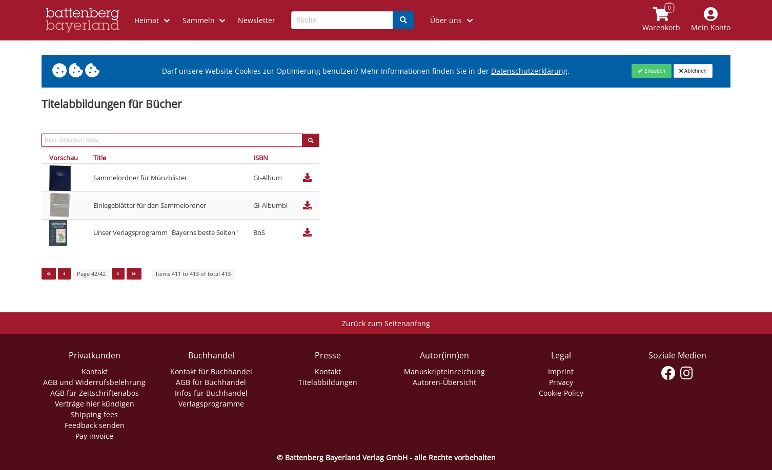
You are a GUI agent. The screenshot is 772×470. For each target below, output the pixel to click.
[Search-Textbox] (342, 20)
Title (99, 157)
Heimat (146, 20)
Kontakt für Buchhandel (211, 371)
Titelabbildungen (327, 382)
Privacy (561, 382)
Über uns (446, 20)
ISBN (260, 157)
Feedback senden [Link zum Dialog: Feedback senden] (95, 425)
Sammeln (198, 20)
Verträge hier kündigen (94, 404)
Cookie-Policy (561, 393)
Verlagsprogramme (211, 404)
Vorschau (63, 157)
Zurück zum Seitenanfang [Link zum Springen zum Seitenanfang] (386, 323)
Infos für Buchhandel (211, 393)
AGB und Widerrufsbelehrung (94, 382)
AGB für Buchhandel (211, 382)
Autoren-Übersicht (444, 382)
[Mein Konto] (711, 20)
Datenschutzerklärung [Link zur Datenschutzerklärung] (529, 71)
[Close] (651, 70)
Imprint (561, 371)
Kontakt (95, 371)
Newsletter (256, 20)
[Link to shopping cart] (661, 20)
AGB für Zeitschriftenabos (94, 393)
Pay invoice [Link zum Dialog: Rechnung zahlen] (94, 436)
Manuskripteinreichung (444, 371)
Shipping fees (94, 414)
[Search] (403, 20)
